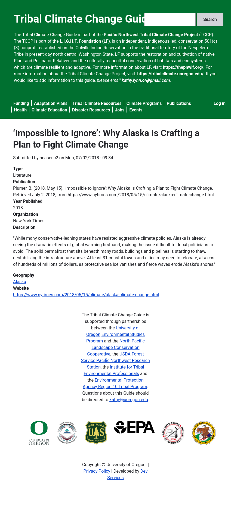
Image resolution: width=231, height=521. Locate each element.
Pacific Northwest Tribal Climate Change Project (151, 34)
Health (20, 110)
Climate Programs (144, 103)
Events (135, 110)
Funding (21, 103)
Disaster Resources (91, 110)
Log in (220, 103)
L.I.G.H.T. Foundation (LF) (85, 41)
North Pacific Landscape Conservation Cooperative (116, 347)
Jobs (119, 110)
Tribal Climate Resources (97, 103)
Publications (179, 103)
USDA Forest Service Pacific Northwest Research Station (115, 360)
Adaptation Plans (50, 103)
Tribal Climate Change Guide (83, 19)
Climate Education (49, 110)
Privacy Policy (97, 471)
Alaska (19, 281)
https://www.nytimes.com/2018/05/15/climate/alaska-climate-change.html (86, 294)
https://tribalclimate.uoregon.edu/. (171, 73)
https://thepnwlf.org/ (183, 67)
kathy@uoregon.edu (128, 399)
